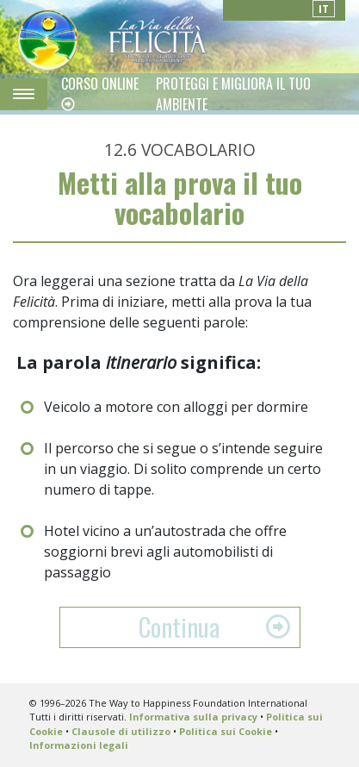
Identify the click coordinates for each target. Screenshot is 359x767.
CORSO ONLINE (100, 83)
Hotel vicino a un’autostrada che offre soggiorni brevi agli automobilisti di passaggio (165, 551)
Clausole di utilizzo (120, 731)
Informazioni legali (78, 745)
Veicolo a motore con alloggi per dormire (176, 406)
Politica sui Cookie (225, 731)
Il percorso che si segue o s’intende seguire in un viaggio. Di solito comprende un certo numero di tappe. (183, 469)
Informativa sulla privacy (193, 716)
